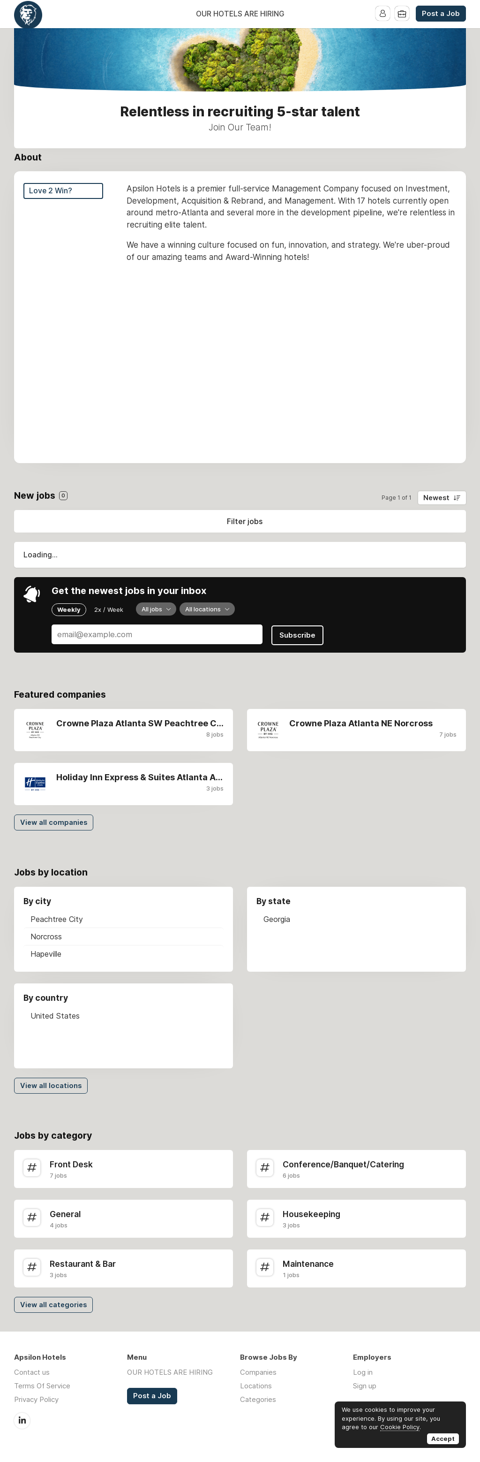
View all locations (51, 1085)
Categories (258, 1398)
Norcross (46, 935)
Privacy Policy (36, 1398)
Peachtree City (56, 918)
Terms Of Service (42, 1384)
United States (55, 1015)
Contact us (32, 1371)
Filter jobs (244, 521)
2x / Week (108, 609)
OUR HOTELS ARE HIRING (240, 13)
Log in (363, 1371)
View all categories (53, 1304)
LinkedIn (22, 1419)
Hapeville (45, 953)
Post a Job (441, 13)
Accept (443, 1438)
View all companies (53, 821)
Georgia (276, 918)
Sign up (364, 1384)
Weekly (69, 609)
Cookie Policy (400, 1427)
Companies (258, 1371)
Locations (256, 1384)
